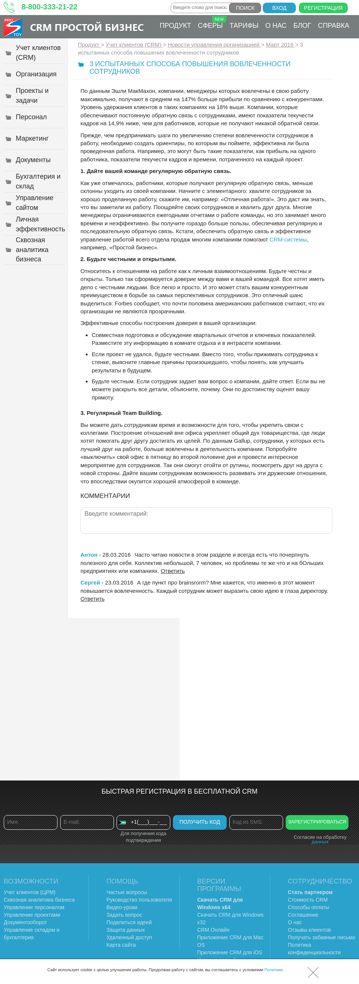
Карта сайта (121, 945)
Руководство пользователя (139, 900)
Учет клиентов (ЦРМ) (30, 892)
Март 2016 (280, 44)
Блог (302, 25)
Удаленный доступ (129, 937)
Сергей (90, 582)
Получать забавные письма (321, 937)
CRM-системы (288, 239)
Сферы (212, 22)
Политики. (274, 969)
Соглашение (303, 915)
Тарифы (244, 25)
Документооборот (25, 922)
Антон (88, 554)
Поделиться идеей (129, 922)
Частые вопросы (126, 892)
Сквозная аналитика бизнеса (39, 900)
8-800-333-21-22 (49, 7)
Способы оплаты (308, 907)
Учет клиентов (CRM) (134, 44)
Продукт (175, 25)
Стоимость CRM (308, 900)
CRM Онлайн (213, 930)
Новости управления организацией (214, 44)
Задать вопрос (124, 915)
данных (320, 841)
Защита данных (125, 930)
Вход (279, 8)
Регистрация (323, 8)
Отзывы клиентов (309, 930)
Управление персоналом (34, 907)
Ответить (173, 571)
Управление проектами (32, 915)
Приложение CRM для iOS (229, 952)
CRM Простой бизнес (87, 26)
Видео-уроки (121, 907)
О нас (276, 25)
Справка (333, 25)
